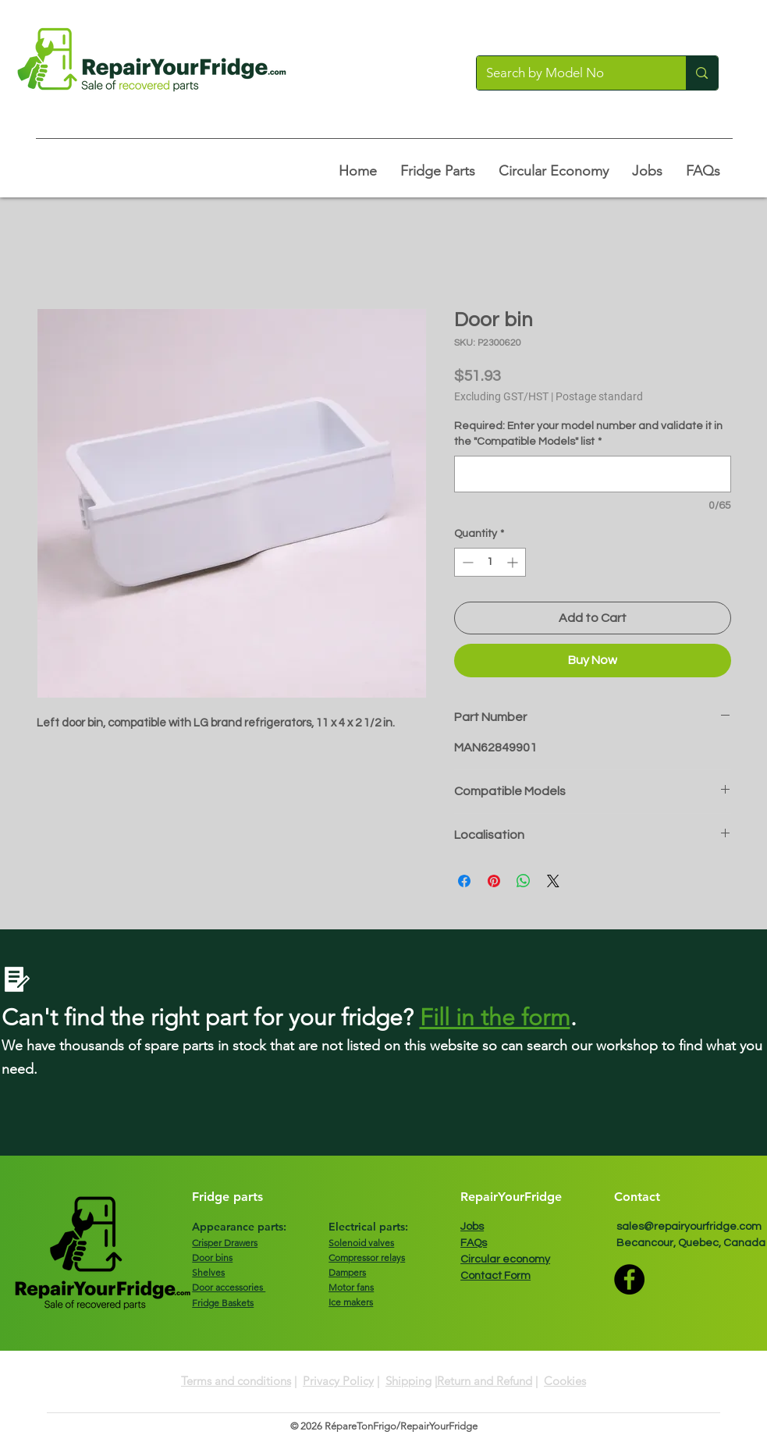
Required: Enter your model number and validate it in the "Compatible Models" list (588, 434)
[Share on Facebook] (464, 881)
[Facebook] (629, 1279)
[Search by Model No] (570, 73)
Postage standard (599, 396)
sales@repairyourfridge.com (689, 1226)
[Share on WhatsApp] (523, 881)
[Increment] (514, 562)
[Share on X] (553, 881)
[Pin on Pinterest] (494, 881)
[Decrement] (466, 562)
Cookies (565, 1380)
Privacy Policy (338, 1380)
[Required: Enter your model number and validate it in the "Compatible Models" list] (592, 474)
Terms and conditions (236, 1380)
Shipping (408, 1380)
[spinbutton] (490, 562)
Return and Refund (484, 1380)
